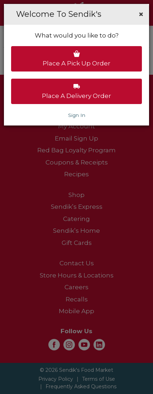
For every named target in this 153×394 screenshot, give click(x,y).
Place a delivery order (76, 91)
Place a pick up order (76, 58)
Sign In (76, 115)
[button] (141, 14)
